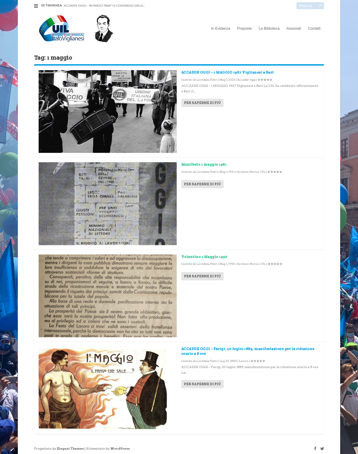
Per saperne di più (202, 103)
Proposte (244, 28)
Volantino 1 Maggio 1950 (204, 256)
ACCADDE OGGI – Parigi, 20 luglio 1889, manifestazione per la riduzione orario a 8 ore (247, 351)
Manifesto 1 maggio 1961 (204, 164)
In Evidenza (220, 28)
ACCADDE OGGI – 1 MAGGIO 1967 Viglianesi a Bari (227, 72)
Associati (293, 28)
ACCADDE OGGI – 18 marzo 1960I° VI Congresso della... (104, 5)
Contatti (314, 28)
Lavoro (243, 361)
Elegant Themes (70, 448)
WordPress (120, 448)
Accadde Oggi (246, 79)
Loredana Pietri (207, 79)
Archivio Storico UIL (251, 171)
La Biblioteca (269, 28)
